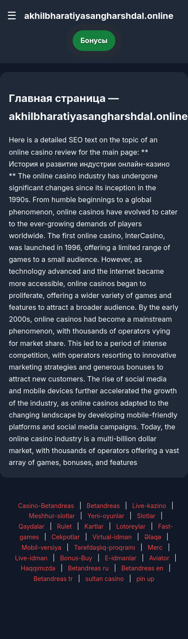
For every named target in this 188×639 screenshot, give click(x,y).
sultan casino (104, 578)
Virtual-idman (112, 537)
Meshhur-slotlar (52, 515)
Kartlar (94, 526)
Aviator (159, 558)
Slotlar (146, 515)
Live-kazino (149, 505)
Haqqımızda (38, 568)
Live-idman (31, 558)
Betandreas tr (53, 578)
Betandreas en (143, 568)
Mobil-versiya (41, 547)
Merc (154, 547)
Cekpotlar (66, 537)
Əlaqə (152, 537)
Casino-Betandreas (46, 505)
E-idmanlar (120, 558)
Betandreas (103, 505)
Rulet (64, 526)
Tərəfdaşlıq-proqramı (104, 547)
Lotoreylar (131, 526)
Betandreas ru (88, 568)
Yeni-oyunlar (106, 515)
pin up (145, 578)
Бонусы (94, 40)
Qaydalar (31, 526)
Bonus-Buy (76, 558)
